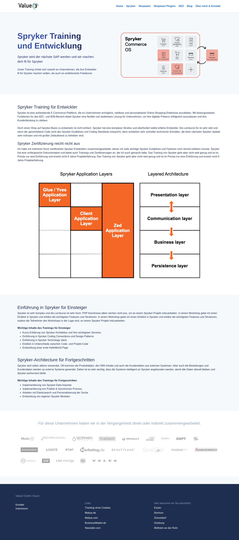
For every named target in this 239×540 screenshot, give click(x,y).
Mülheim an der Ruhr (166, 528)
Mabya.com (91, 518)
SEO (181, 6)
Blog (190, 6)
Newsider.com (93, 528)
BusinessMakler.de (95, 523)
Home (119, 6)
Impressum (22, 508)
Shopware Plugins (165, 6)
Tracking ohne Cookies (97, 507)
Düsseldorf (160, 518)
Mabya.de (90, 512)
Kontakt (20, 504)
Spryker (131, 6)
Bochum (158, 512)
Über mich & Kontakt (208, 6)
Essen (157, 507)
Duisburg (159, 523)
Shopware (144, 6)
